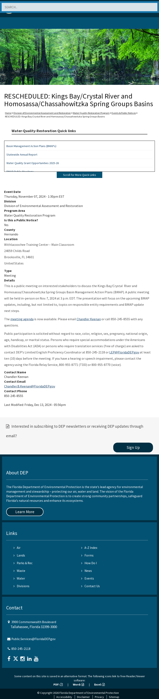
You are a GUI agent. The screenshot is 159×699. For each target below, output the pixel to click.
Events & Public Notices (124, 112)
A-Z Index (89, 548)
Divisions (21, 586)
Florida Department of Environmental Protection (89, 693)
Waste (19, 571)
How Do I (89, 563)
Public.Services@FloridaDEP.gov (33, 639)
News (86, 571)
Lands (19, 555)
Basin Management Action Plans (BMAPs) (31, 146)
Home (8, 112)
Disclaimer (83, 697)
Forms (87, 555)
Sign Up (133, 447)
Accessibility (64, 697)
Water (19, 578)
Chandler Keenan (89, 319)
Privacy (99, 697)
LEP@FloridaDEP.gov (124, 352)
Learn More (24, 511)
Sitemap (114, 697)
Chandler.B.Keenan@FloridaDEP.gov (29, 386)
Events (87, 578)
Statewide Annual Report (21, 154)
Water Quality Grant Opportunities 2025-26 (32, 163)
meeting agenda (22, 319)
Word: (78, 684)
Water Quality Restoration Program (91, 112)
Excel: (99, 684)
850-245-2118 (20, 649)
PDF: (58, 684)
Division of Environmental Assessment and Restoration (42, 112)
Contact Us (90, 586)
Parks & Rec (23, 563)
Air (16, 548)
